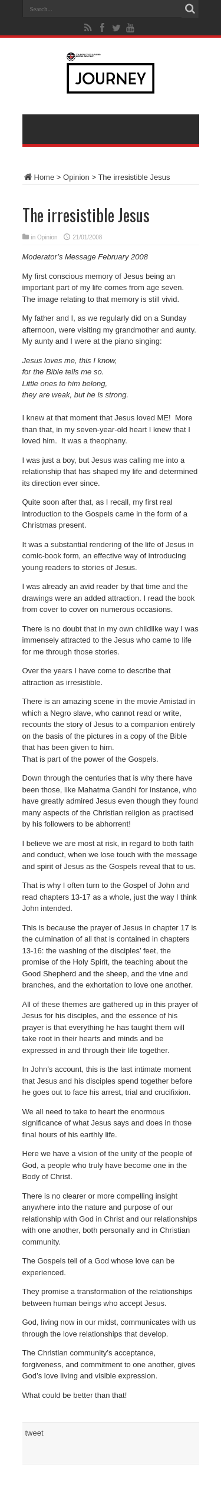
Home (38, 177)
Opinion (76, 177)
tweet (34, 1433)
